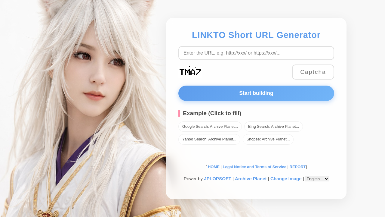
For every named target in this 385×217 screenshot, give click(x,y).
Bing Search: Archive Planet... (273, 126)
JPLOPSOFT (217, 178)
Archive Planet (251, 178)
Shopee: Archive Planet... (268, 139)
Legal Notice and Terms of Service (254, 167)
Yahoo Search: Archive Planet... (209, 139)
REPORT (298, 167)
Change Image (286, 178)
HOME (213, 167)
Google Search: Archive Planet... (210, 126)
